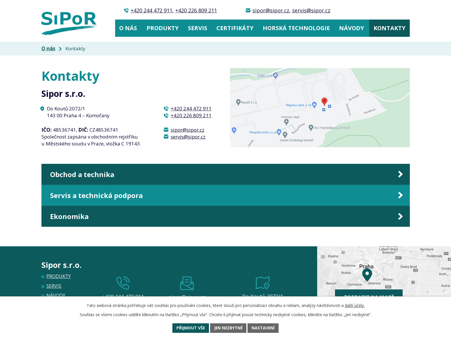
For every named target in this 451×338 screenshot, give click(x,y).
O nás (128, 28)
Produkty (162, 28)
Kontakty (390, 28)
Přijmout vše (190, 328)
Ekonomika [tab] (71, 219)
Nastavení (263, 328)
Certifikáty (235, 28)
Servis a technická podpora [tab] (99, 197)
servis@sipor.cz (311, 10)
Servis (197, 28)
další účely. (355, 305)
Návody (351, 28)
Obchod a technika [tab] (84, 175)
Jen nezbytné (228, 328)
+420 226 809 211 (196, 10)
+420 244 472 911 (151, 10)
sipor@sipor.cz (270, 10)
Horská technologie (296, 28)
